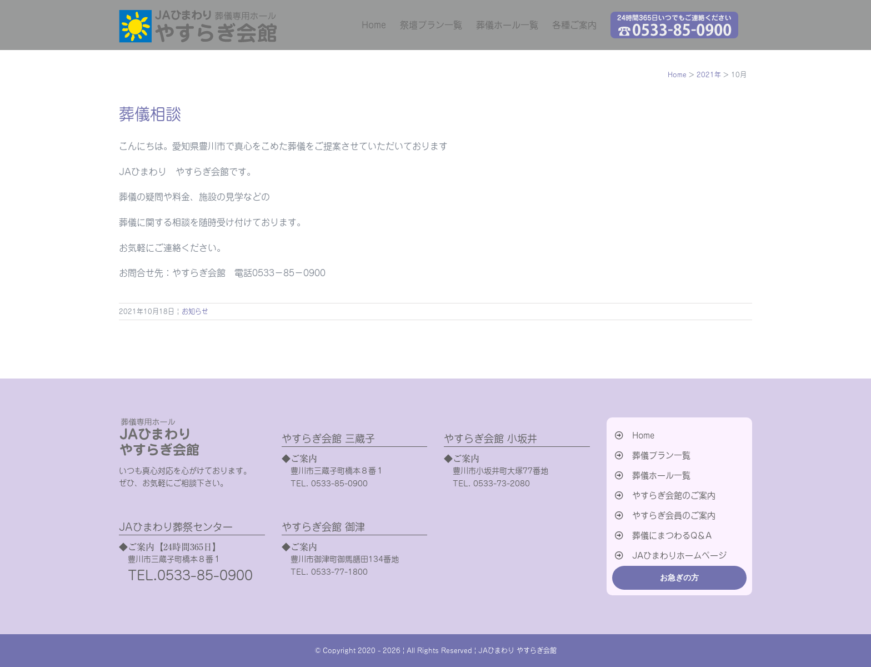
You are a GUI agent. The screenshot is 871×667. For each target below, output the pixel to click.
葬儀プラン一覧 (661, 455)
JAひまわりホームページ (679, 555)
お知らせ (195, 311)
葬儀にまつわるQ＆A (672, 535)
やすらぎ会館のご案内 (673, 495)
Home (643, 435)
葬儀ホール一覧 (661, 475)
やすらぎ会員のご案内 (673, 515)
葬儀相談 (150, 114)
